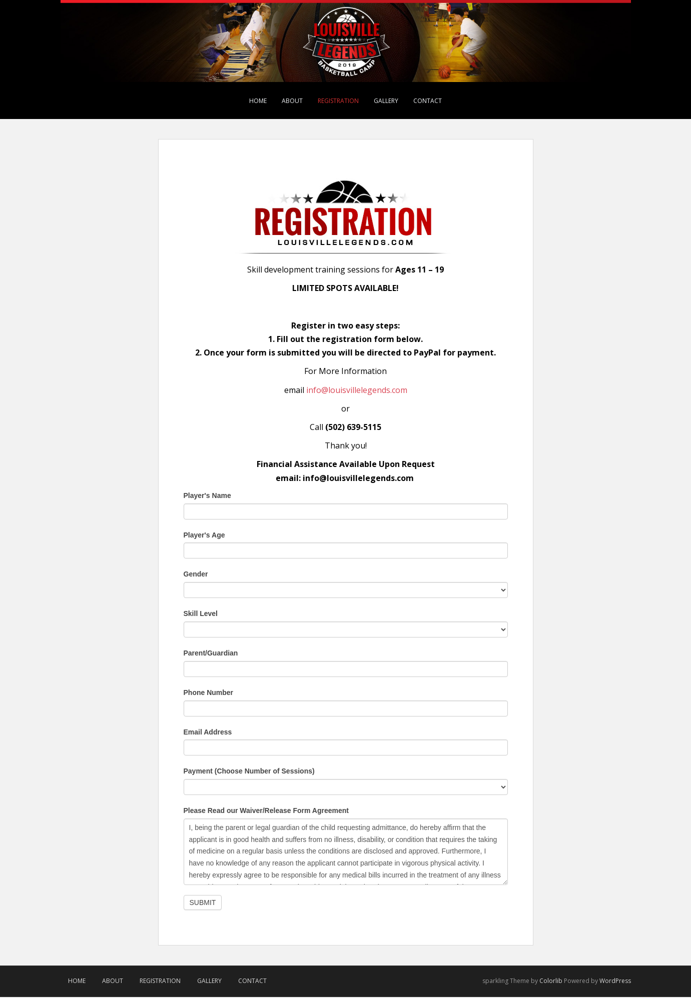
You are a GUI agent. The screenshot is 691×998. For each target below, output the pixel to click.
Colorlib (550, 981)
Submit (203, 903)
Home (258, 100)
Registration (338, 100)
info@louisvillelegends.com (356, 390)
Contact (427, 100)
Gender (196, 575)
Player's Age (204, 536)
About (292, 100)
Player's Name (207, 496)
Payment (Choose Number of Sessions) (249, 772)
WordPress (615, 981)
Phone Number (209, 693)
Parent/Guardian (211, 654)
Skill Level (201, 614)
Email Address (208, 732)
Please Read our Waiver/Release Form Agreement (266, 812)
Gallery (386, 100)
